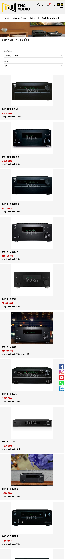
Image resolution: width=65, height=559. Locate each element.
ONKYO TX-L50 (8, 441)
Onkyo (25, 18)
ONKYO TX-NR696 (10, 489)
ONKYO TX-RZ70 (9, 299)
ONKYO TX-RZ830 (10, 251)
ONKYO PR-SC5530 (10, 109)
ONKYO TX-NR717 (9, 394)
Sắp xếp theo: (8, 51)
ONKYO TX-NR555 (10, 536)
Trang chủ (5, 18)
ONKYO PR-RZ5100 (10, 156)
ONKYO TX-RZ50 (9, 346)
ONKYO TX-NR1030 (10, 204)
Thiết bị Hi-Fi (34, 18)
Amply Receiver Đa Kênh (50, 18)
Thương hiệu (16, 18)
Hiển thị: (6, 61)
